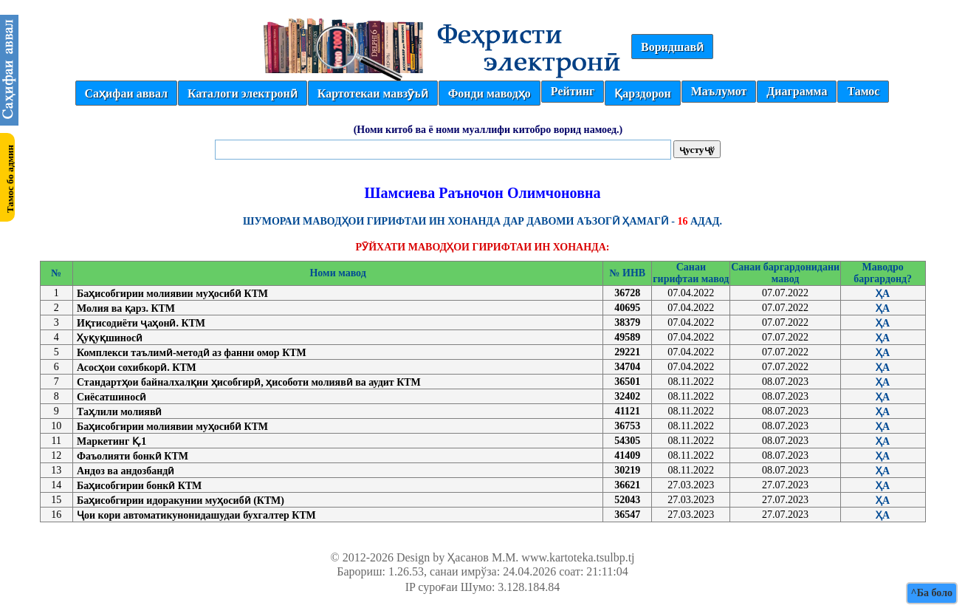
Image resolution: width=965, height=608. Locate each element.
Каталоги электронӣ (243, 93)
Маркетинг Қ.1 (111, 441)
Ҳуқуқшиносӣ (109, 338)
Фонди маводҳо (489, 93)
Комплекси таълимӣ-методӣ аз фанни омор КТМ (191, 352)
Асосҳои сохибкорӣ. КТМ (136, 367)
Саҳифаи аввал (126, 93)
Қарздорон (642, 93)
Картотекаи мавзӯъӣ (372, 93)
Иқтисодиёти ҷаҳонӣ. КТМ (141, 323)
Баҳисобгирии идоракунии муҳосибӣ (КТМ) (180, 500)
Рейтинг (572, 91)
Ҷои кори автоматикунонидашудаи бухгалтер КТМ (196, 515)
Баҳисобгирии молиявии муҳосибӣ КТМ (172, 293)
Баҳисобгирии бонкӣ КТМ (139, 485)
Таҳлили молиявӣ (119, 411)
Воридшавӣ (672, 47)
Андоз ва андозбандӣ (125, 471)
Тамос (863, 91)
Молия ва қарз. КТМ (126, 308)
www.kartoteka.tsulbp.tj (577, 557)
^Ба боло (931, 592)
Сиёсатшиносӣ (111, 397)
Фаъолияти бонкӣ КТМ (132, 456)
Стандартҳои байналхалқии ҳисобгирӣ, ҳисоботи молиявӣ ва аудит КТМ (249, 382)
